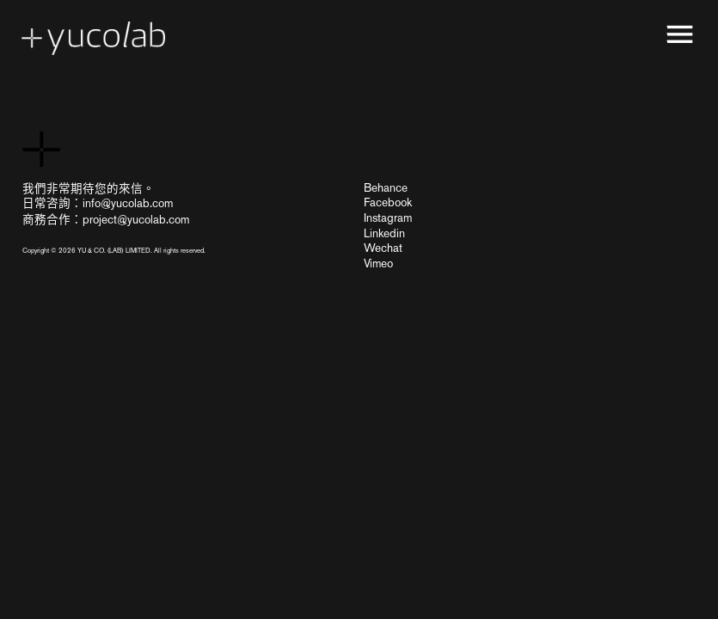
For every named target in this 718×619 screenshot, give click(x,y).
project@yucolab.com (136, 219)
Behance (386, 187)
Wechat (383, 247)
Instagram (388, 217)
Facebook (388, 202)
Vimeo (378, 263)
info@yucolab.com (128, 203)
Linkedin (384, 233)
